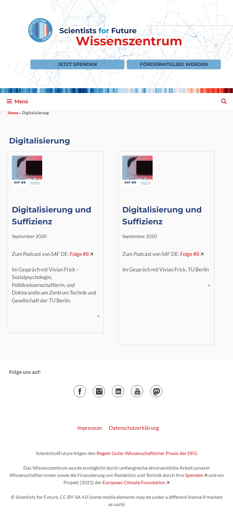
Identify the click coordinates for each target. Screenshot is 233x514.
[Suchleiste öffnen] (223, 101)
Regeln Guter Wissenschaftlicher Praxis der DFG (147, 453)
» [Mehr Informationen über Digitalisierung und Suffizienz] (98, 316)
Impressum (89, 428)
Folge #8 (79, 254)
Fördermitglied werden (174, 64)
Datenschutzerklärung (134, 428)
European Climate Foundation (134, 482)
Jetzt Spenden (77, 64)
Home (13, 112)
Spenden (193, 475)
